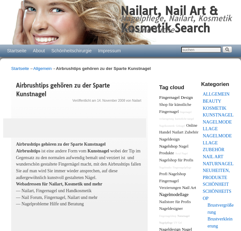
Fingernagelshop (167, 216)
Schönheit (216, 184)
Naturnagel (218, 163)
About (39, 50)
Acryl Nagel (181, 153)
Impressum (109, 50)
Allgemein (42, 68)
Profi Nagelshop (172, 174)
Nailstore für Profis (175, 202)
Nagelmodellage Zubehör (217, 142)
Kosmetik (214, 108)
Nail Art (213, 156)
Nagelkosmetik (167, 125)
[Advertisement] (72, 222)
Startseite (17, 50)
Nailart (136, 100)
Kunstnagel (218, 114)
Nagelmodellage (174, 194)
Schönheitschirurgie (71, 50)
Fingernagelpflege (182, 167)
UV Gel (178, 222)
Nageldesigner (171, 208)
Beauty (212, 101)
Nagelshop (168, 146)
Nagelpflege (166, 222)
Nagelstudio (165, 167)
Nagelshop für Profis (176, 160)
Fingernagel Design (176, 97)
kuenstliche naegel (184, 118)
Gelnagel (180, 125)
